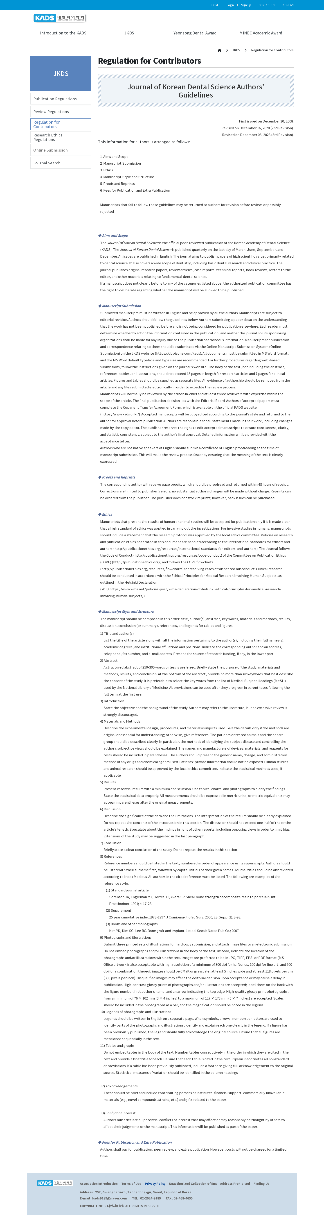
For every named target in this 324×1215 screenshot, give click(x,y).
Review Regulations (51, 111)
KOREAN (288, 5)
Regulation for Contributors (46, 124)
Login (230, 5)
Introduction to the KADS (63, 33)
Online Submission (50, 150)
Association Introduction (99, 1183)
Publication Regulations (55, 98)
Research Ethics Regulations (47, 137)
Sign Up (246, 5)
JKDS (129, 33)
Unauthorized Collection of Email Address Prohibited (209, 1183)
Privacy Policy (155, 1183)
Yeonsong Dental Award (194, 33)
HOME (215, 5)
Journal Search (47, 163)
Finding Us (261, 1183)
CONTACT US (267, 5)
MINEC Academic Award (260, 33)
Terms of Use (131, 1183)
